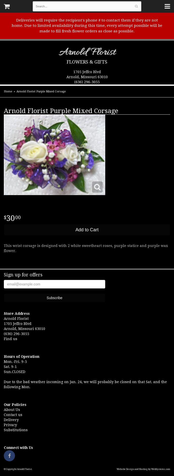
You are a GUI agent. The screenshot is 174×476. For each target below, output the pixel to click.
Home (8, 91)
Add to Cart (86, 229)
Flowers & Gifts (87, 62)
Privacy (10, 425)
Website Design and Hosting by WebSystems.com (143, 469)
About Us (12, 410)
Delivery (11, 420)
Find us (10, 339)
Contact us (13, 415)
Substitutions (16, 430)
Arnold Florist (87, 53)
